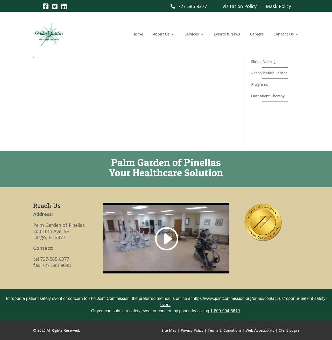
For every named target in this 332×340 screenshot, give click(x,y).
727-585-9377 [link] (189, 6)
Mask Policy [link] (278, 6)
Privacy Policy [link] (192, 330)
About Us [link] (161, 34)
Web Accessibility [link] (260, 330)
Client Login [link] (289, 330)
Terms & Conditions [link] (225, 330)
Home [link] (137, 34)
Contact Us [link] (283, 34)
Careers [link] (257, 34)
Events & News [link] (227, 34)
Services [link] (192, 34)
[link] (45, 6)
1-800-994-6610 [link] (225, 311)
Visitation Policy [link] (239, 6)
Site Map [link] (168, 330)
